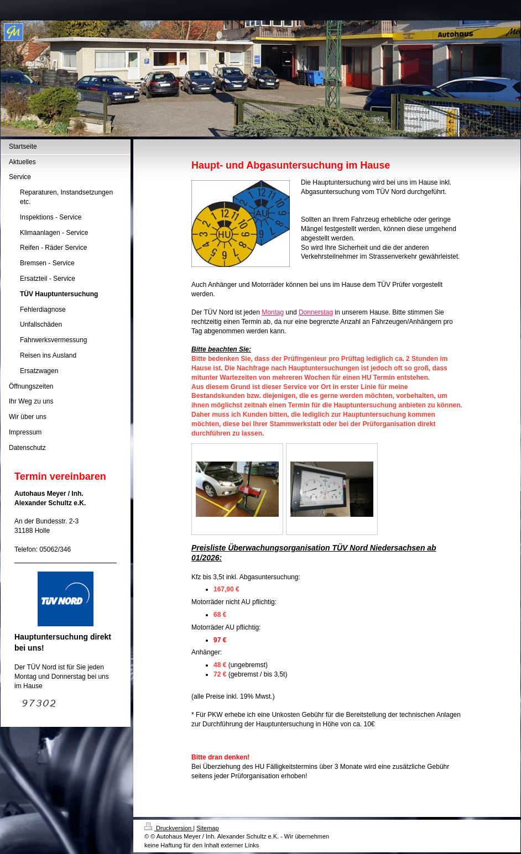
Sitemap (207, 828)
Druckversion (168, 828)
